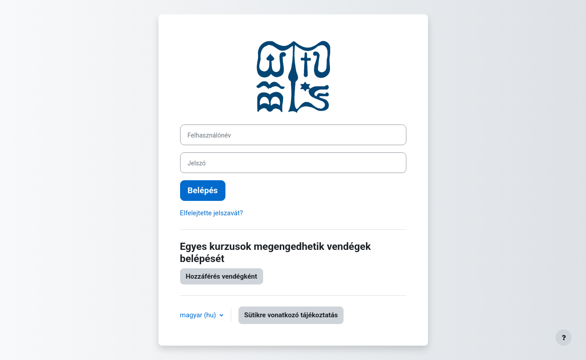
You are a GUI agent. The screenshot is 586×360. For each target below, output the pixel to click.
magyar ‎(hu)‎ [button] (199, 315)
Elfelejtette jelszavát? (211, 213)
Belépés (203, 191)
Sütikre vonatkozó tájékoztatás (291, 315)
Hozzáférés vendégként (221, 276)
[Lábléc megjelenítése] (563, 337)
